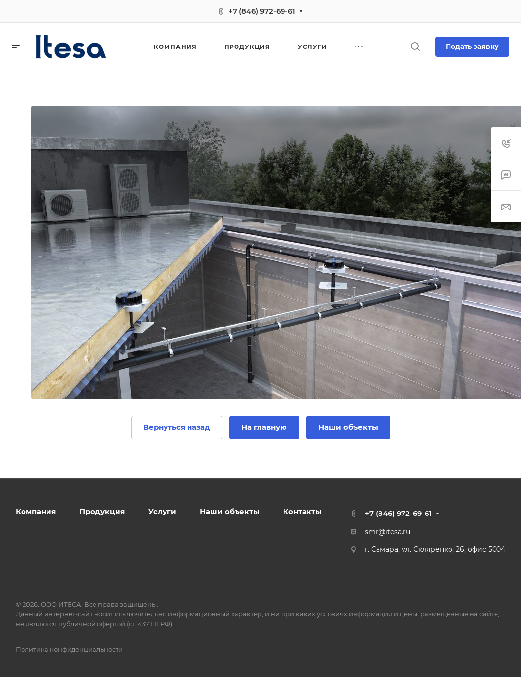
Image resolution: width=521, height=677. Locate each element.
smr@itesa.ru (387, 531)
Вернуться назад (176, 427)
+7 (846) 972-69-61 (261, 11)
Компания (36, 511)
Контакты (302, 511)
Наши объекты (230, 511)
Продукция (102, 511)
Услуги (162, 511)
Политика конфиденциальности (69, 649)
